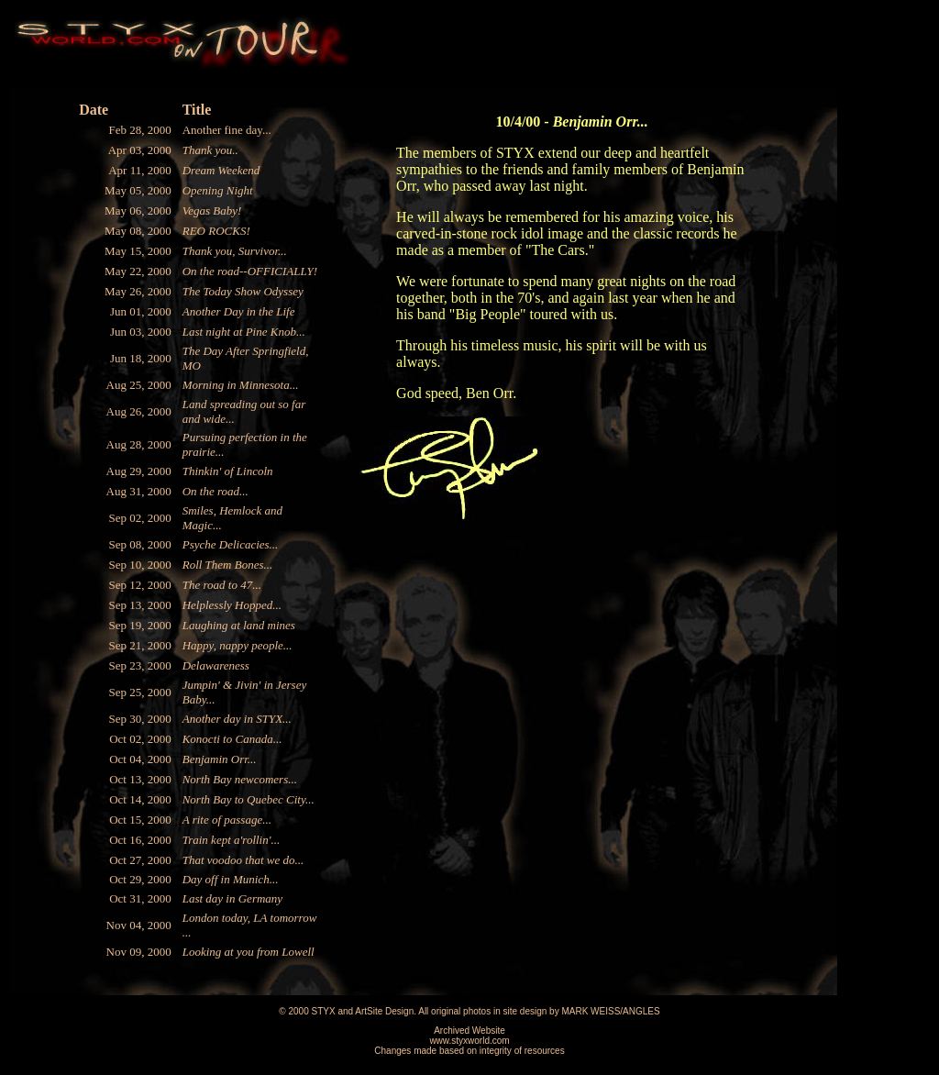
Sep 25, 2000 (139, 692)
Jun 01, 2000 (140, 311)
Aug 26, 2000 (138, 411)
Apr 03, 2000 (139, 150)
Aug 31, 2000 (138, 491)
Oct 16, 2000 (140, 840)
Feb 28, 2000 (139, 130)
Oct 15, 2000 (140, 819)
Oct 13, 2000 (140, 779)
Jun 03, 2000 (140, 331)
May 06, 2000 (138, 210)
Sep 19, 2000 (139, 625)
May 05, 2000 (138, 190)
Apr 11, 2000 (139, 170)
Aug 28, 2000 (138, 444)
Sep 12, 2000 (139, 585)
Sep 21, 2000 (139, 645)
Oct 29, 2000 (140, 879)
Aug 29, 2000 (138, 471)
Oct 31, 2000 (140, 898)
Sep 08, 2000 (139, 544)
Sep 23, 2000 (139, 665)
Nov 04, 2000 (138, 925)
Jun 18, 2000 (140, 358)
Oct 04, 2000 (140, 759)
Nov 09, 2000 (138, 952)
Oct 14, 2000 (140, 799)
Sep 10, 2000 (139, 564)
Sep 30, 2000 (139, 719)
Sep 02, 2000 (139, 518)
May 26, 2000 (138, 291)
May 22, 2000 (138, 271)
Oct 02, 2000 (140, 739)
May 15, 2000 (138, 251)
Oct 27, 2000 (140, 860)
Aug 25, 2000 (138, 385)
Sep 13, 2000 (139, 605)
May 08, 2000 (138, 231)
